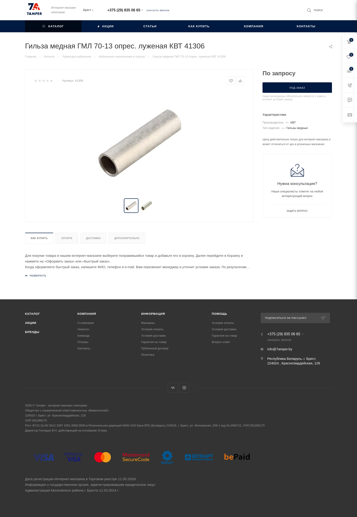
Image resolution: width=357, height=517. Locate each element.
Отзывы (82, 342)
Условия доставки (153, 335)
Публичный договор (154, 348)
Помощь (219, 313)
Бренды (32, 332)
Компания (86, 313)
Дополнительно (127, 238)
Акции (30, 323)
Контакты (83, 348)
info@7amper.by (279, 349)
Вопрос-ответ (221, 342)
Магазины (148, 323)
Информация (153, 313)
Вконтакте (173, 388)
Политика (147, 354)
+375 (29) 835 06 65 (123, 10)
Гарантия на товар (153, 342)
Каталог (32, 313)
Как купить (39, 238)
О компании (85, 323)
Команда (83, 335)
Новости (83, 329)
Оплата (66, 238)
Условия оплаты (152, 329)
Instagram (184, 388)
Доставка (93, 238)
